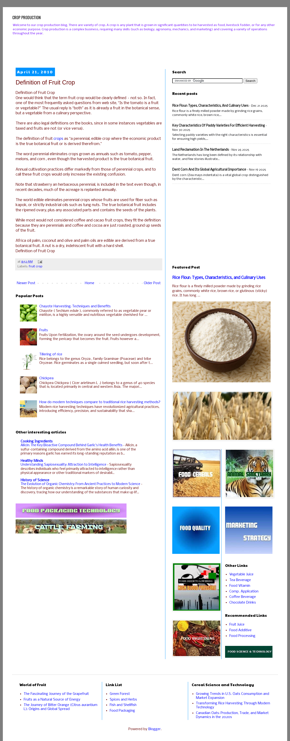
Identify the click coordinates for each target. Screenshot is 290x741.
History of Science (35, 480)
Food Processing (242, 636)
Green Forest (120, 694)
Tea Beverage (240, 580)
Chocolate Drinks (242, 602)
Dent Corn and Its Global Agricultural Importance (209, 170)
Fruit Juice (237, 624)
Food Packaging (122, 711)
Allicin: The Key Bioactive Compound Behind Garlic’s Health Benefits (72, 445)
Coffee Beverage (242, 597)
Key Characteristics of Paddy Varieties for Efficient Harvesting (218, 126)
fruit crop (35, 266)
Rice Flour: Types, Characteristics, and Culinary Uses (210, 106)
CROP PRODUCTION (26, 17)
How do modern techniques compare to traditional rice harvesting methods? (99, 402)
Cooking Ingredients (37, 441)
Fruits (43, 330)
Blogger (154, 729)
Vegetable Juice (241, 574)
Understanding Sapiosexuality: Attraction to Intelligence (64, 465)
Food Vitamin (239, 586)
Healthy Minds (32, 461)
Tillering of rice (50, 354)
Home (89, 283)
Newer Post (26, 283)
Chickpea (46, 378)
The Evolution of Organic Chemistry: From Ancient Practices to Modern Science (81, 484)
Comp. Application (243, 591)
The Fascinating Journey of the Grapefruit (56, 694)
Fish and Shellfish (123, 705)
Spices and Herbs (123, 699)
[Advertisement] (145, 47)
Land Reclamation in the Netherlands (200, 150)
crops (58, 139)
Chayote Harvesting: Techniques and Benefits (75, 306)
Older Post (152, 283)
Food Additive (240, 630)
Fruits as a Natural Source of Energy (52, 699)
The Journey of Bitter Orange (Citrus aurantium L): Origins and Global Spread (60, 707)
